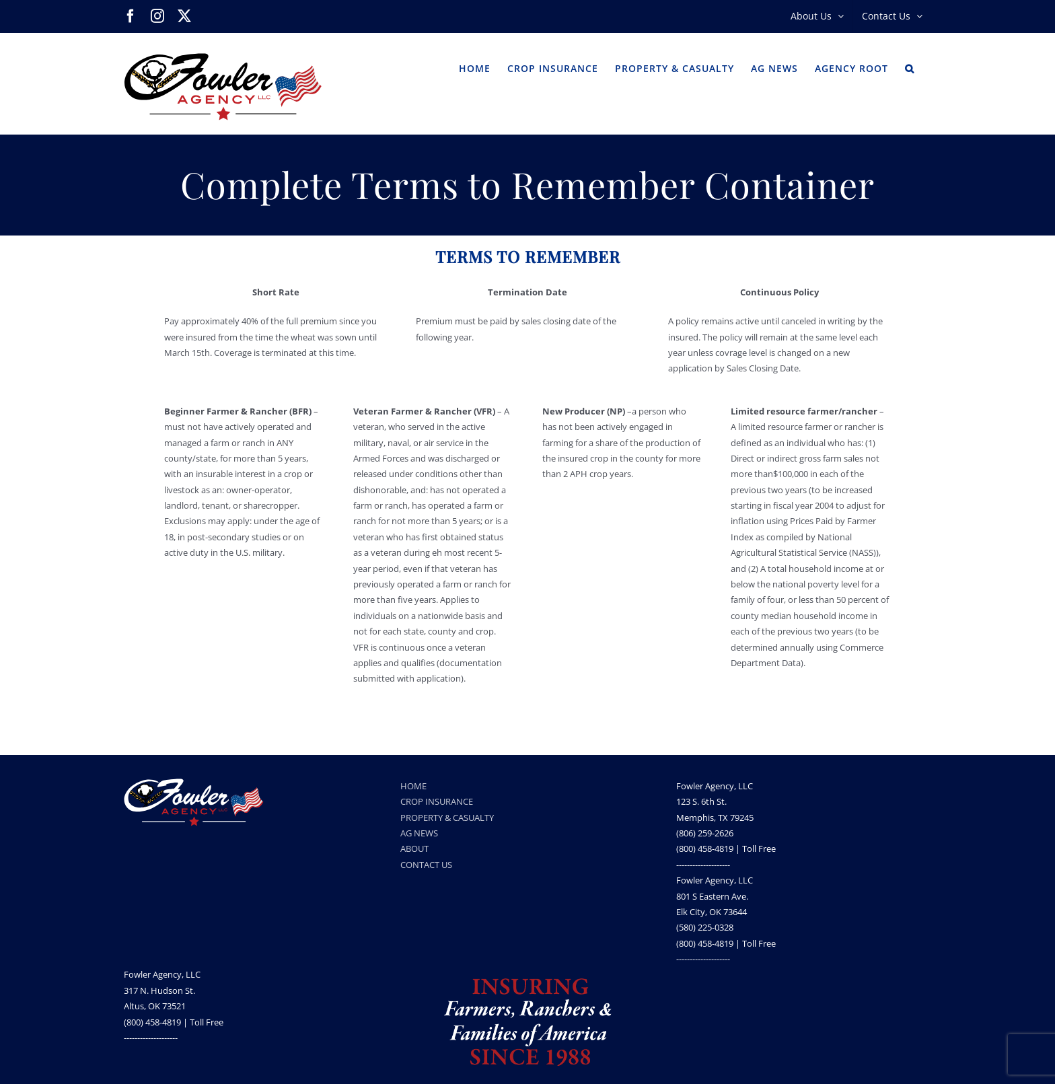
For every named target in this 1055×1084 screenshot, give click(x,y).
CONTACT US (426, 865)
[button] (909, 67)
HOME (413, 786)
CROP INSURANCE (436, 801)
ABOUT (414, 848)
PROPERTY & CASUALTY (447, 817)
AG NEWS (419, 833)
